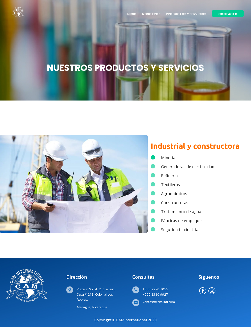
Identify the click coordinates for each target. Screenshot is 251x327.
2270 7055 (159, 289)
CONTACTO (227, 14)
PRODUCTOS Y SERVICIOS (186, 14)
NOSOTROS (151, 14)
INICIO (131, 14)
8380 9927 (159, 294)
